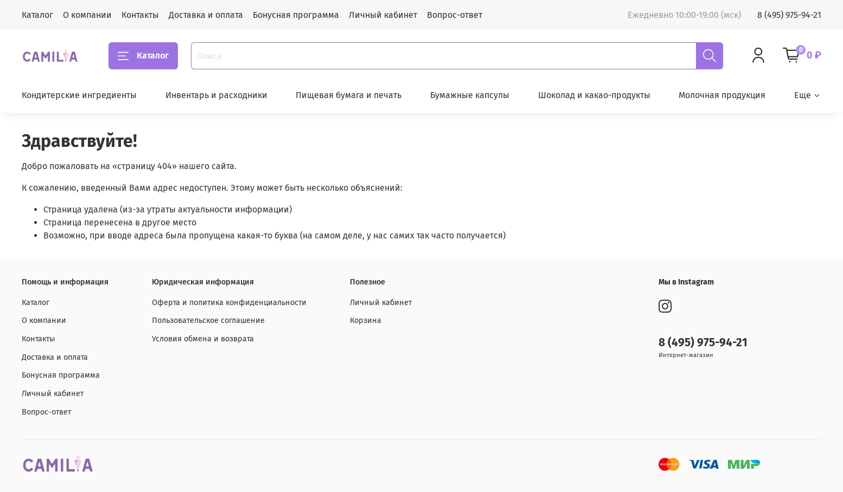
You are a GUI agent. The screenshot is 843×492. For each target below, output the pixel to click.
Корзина (365, 320)
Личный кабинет (383, 15)
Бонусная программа (296, 15)
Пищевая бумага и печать (348, 95)
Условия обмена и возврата (203, 339)
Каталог (37, 15)
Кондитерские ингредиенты (79, 95)
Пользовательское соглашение (208, 320)
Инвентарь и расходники (216, 95)
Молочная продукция (722, 95)
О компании (87, 15)
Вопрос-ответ (454, 15)
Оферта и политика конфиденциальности (229, 302)
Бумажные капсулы (469, 95)
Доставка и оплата (206, 15)
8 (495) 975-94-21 (789, 15)
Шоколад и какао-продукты (594, 95)
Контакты (140, 15)
